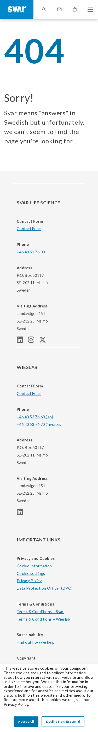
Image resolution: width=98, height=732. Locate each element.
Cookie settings (31, 573)
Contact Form (29, 228)
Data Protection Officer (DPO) (45, 588)
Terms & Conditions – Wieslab (43, 619)
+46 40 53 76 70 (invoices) (39, 424)
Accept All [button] (26, 721)
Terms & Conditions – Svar (40, 611)
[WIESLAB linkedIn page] (22, 513)
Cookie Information (34, 566)
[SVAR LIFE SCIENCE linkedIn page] (22, 341)
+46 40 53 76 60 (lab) (35, 417)
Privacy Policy (29, 581)
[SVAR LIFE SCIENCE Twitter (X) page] (44, 341)
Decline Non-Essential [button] (63, 721)
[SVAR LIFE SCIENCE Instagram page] (33, 341)
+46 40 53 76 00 (31, 252)
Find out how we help (36, 642)
